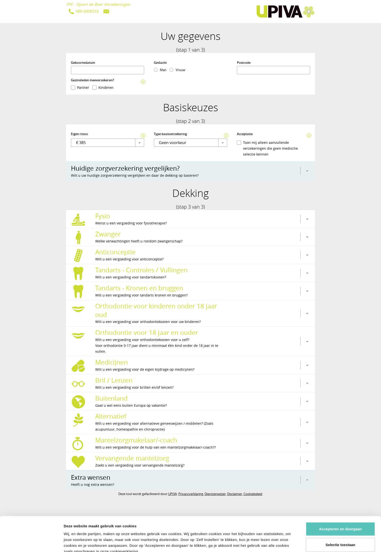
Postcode (244, 62)
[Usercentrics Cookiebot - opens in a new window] (31, 542)
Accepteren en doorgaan (340, 504)
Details (257, 542)
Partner (83, 87)
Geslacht (160, 62)
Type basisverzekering (170, 134)
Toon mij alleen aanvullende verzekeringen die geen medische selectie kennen (270, 148)
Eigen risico (79, 134)
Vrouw (180, 70)
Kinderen (105, 87)
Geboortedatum (83, 62)
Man (163, 70)
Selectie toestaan (340, 520)
